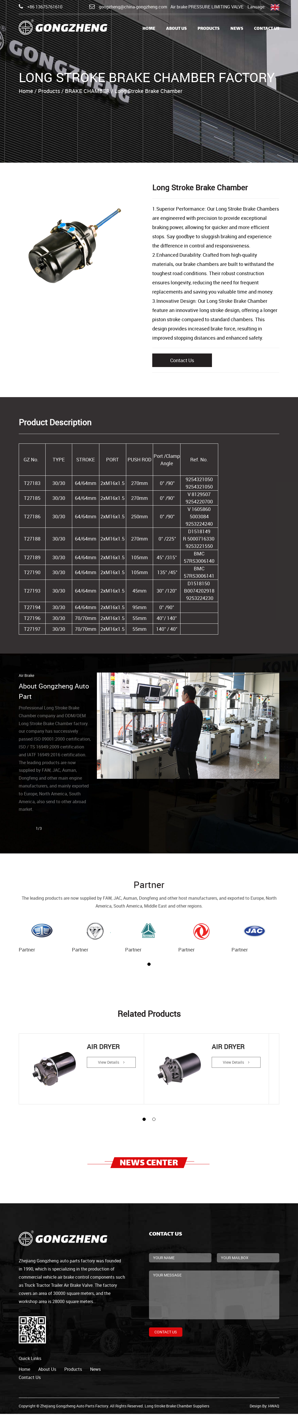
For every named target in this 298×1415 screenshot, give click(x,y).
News (236, 29)
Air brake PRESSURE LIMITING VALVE (206, 7)
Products (209, 29)
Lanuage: (263, 7)
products (73, 1370)
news (95, 1370)
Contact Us (266, 29)
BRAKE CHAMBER (87, 91)
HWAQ (273, 1407)
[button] (149, 964)
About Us (176, 29)
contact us (30, 1378)
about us (47, 1370)
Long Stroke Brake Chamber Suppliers (177, 1407)
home (24, 1370)
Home (148, 29)
